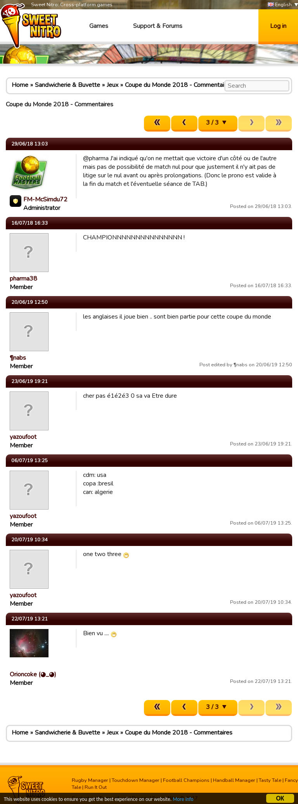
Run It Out (96, 787)
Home (20, 85)
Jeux (112, 85)
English (280, 5)
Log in (278, 26)
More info (186, 800)
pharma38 (23, 278)
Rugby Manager (90, 780)
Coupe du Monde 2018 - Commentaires (178, 85)
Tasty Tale (270, 780)
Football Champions (186, 780)
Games (98, 26)
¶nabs (18, 357)
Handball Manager (234, 780)
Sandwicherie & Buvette (67, 85)
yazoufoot (23, 437)
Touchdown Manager (135, 780)
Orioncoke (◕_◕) (33, 674)
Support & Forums (157, 26)
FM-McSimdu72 (45, 199)
